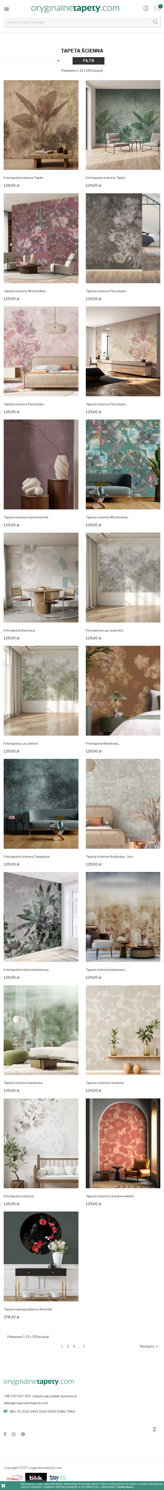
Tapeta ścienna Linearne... (106, 1083)
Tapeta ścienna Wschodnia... (26, 291)
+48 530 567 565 (17, 1396)
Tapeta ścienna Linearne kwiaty (110, 1196)
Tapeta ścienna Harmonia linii (26, 517)
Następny (149, 1346)
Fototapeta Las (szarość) (104, 630)
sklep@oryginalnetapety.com (26, 1403)
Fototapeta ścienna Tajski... (24, 178)
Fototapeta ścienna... (20, 1196)
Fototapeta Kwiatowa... (103, 743)
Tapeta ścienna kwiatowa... (106, 970)
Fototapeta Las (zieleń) (21, 743)
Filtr (88, 60)
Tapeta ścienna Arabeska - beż (109, 856)
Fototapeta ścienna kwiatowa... (27, 970)
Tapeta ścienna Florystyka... (107, 291)
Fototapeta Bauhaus (19, 630)
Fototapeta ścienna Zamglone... (28, 856)
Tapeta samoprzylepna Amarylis (28, 1309)
